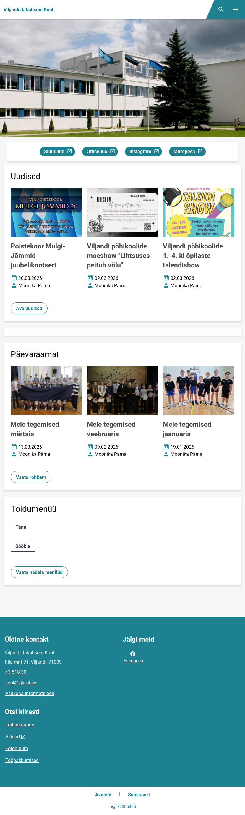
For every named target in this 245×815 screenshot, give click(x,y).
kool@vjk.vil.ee (20, 683)
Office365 (102, 152)
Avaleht (103, 795)
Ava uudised (29, 308)
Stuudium (59, 152)
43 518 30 (15, 672)
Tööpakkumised (22, 760)
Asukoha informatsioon (29, 693)
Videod (12, 736)
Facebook (133, 657)
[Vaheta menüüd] (235, 9)
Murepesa (189, 152)
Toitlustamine (19, 725)
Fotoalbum (16, 748)
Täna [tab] (21, 527)
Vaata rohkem (31, 477)
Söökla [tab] (22, 546)
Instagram (145, 152)
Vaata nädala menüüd (39, 572)
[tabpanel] (122, 546)
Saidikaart (139, 795)
